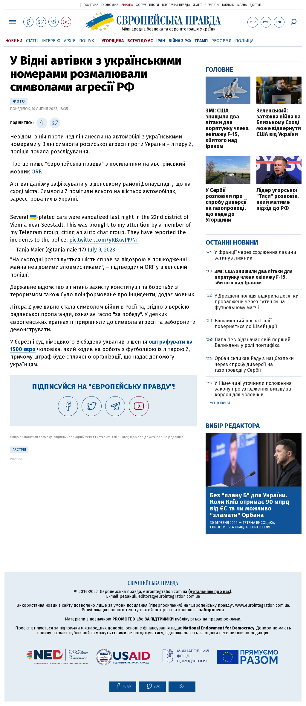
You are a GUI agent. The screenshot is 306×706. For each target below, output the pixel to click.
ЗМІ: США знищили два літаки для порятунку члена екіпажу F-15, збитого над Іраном (227, 129)
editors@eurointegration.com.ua (169, 596)
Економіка (109, 5)
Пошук (86, 40)
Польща (244, 40)
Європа (127, 5)
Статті (32, 40)
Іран (160, 40)
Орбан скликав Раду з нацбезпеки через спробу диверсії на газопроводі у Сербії (254, 364)
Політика (91, 5)
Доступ (255, 5)
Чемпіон (212, 5)
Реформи (221, 40)
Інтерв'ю (51, 40)
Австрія (19, 450)
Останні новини (232, 242)
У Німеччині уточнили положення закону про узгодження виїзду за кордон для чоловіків (253, 388)
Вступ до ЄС (140, 40)
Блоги (154, 5)
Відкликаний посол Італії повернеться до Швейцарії (246, 323)
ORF (36, 171)
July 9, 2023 (101, 249)
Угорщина (113, 40)
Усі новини (220, 403)
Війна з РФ (180, 40)
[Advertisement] (103, 502)
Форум (141, 5)
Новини (13, 40)
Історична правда (176, 5)
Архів (70, 40)
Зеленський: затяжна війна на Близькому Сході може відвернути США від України (278, 123)
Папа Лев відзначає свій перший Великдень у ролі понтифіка (252, 342)
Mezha (242, 5)
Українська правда (61, 4)
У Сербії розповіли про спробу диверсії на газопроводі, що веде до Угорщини (226, 205)
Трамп (201, 40)
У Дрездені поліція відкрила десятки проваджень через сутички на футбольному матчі (257, 301)
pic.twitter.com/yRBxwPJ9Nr (103, 240)
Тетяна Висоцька (258, 523)
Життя (198, 5)
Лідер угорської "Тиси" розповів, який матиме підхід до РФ (277, 199)
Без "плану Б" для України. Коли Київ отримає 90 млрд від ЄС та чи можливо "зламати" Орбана (249, 505)
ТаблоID (228, 5)
